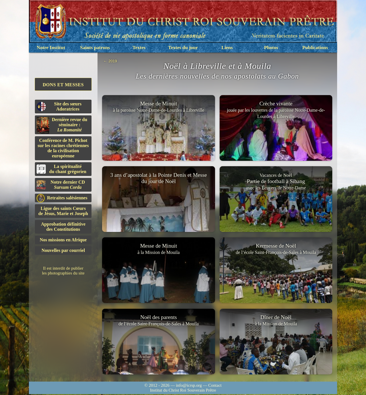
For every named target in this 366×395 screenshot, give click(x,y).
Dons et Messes (63, 84)
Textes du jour (183, 47)
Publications (315, 47)
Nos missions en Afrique (63, 239)
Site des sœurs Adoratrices (59, 106)
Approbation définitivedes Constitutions (63, 227)
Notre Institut (51, 47)
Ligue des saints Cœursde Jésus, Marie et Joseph (63, 211)
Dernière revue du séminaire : (62, 125)
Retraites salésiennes (62, 198)
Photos (271, 47)
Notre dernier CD (61, 185)
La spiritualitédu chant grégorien (61, 169)
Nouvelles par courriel (63, 250)
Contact (215, 386)
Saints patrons (95, 47)
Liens (227, 47)
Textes (139, 47)
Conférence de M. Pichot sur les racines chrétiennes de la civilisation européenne (63, 148)
